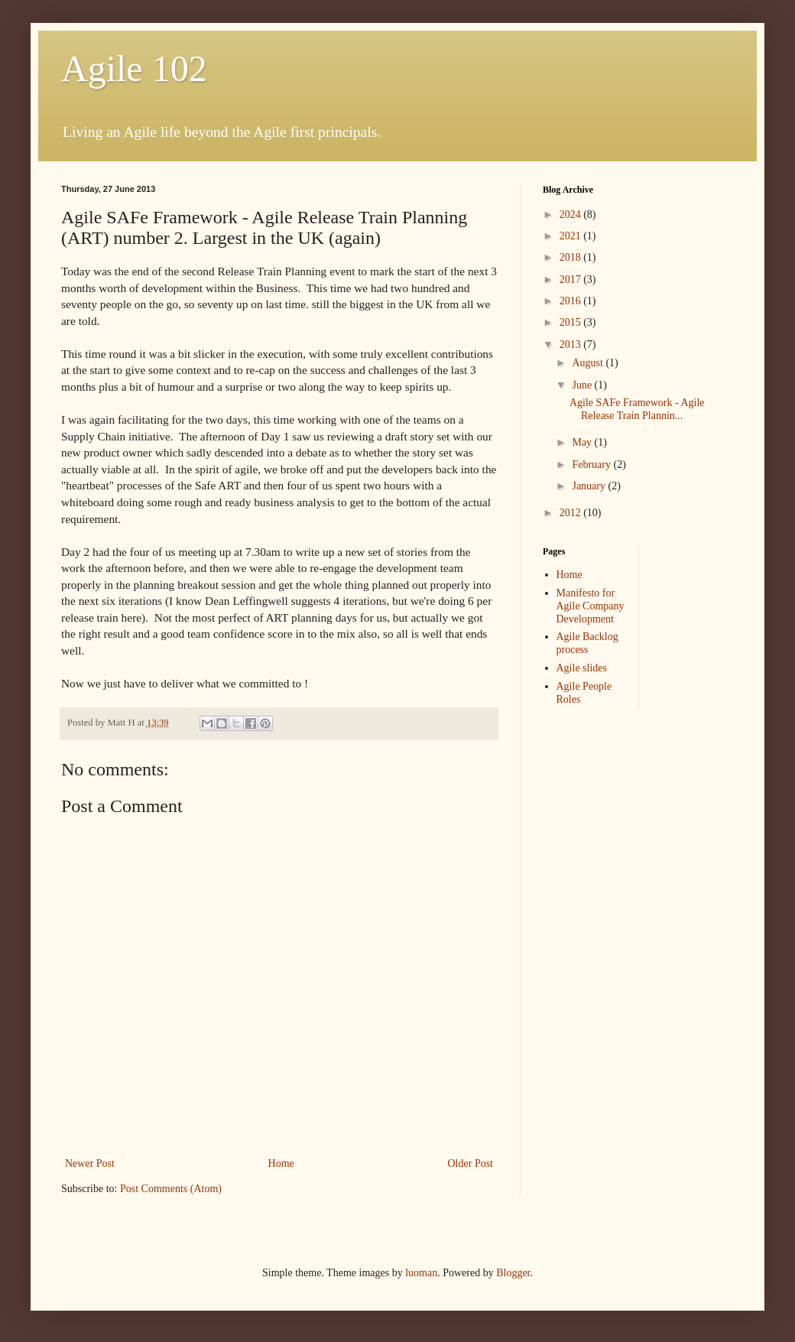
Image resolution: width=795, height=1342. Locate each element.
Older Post (471, 1163)
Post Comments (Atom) (171, 1188)
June (583, 385)
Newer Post (90, 1163)
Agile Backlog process (587, 643)
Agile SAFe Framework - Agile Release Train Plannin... (637, 409)
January (590, 486)
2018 (572, 257)
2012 (572, 512)
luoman (421, 1273)
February (592, 464)
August (588, 363)
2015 (572, 322)
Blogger (513, 1273)
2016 (572, 301)
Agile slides (582, 668)
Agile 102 (134, 68)
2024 (572, 214)
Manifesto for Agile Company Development (590, 606)
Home (281, 1163)
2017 (572, 279)
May (583, 442)
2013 (572, 344)
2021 (572, 236)
